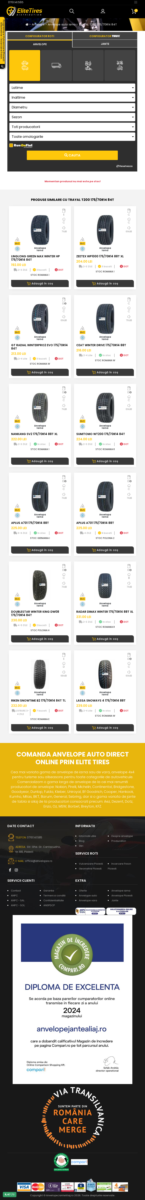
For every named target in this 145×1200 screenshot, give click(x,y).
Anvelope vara (88, 900)
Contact (16, 890)
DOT (59, 269)
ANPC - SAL (17, 900)
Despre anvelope (122, 836)
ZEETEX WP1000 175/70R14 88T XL (100, 256)
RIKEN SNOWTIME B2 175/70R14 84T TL (38, 700)
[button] (72, 11)
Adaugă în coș (40, 283)
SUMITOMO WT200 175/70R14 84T (100, 434)
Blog (81, 841)
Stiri (81, 846)
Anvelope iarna (120, 890)
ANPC (14, 895)
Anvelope (38, 24)
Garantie (48, 890)
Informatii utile (87, 836)
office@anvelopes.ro (38, 861)
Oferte (83, 890)
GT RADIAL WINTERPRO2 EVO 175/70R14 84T (39, 346)
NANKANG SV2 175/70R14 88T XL (34, 434)
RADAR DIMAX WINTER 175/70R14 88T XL (104, 612)
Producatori (118, 841)
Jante (114, 900)
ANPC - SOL (18, 905)
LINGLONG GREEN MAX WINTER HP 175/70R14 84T (35, 258)
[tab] (39, 44)
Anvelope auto (88, 895)
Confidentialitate (53, 900)
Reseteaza (124, 166)
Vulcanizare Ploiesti (91, 864)
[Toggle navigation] (136, 2)
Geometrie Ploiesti (90, 868)
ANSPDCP (49, 905)
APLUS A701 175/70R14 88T (30, 523)
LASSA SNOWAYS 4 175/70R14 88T (101, 700)
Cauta (72, 155)
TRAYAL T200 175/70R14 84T (98, 24)
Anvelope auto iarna (62, 24)
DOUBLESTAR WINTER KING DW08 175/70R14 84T (35, 613)
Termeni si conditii (54, 895)
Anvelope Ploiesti (122, 895)
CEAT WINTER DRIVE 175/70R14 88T (101, 345)
